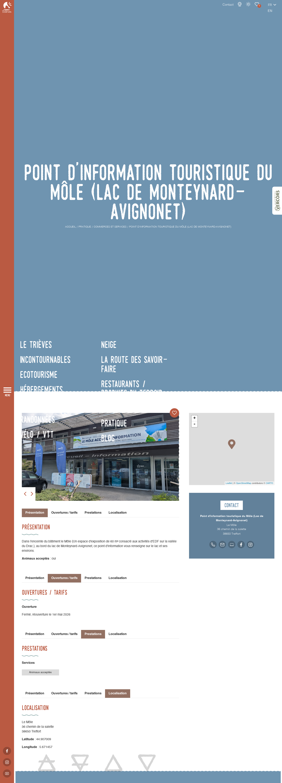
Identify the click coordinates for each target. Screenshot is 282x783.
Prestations (93, 512)
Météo (234, 8)
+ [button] (194, 418)
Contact (214, 8)
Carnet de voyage (243, 8)
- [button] (194, 424)
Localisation (118, 512)
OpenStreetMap (243, 483)
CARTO (269, 483)
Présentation (34, 578)
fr (256, 9)
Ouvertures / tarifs (64, 512)
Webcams (226, 8)
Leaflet (229, 483)
